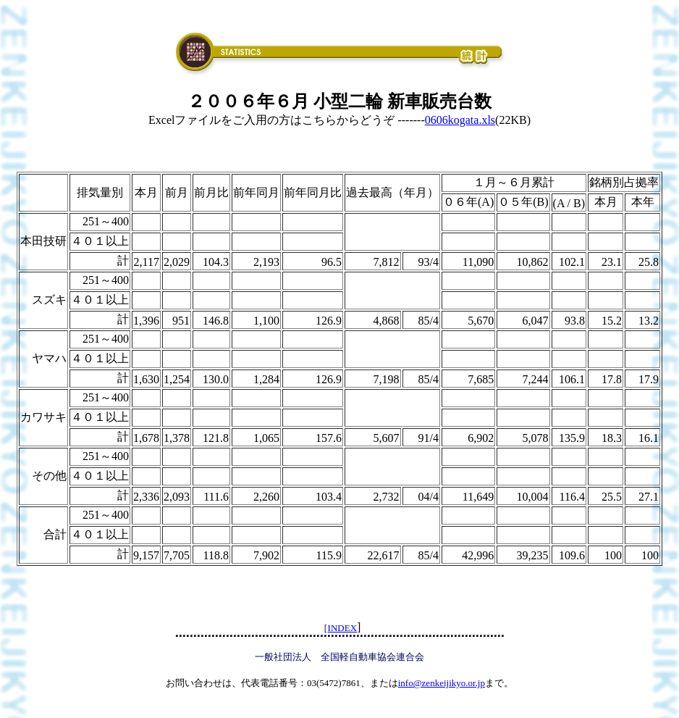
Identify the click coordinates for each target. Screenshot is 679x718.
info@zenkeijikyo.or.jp (441, 682)
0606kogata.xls (460, 120)
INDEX (342, 627)
